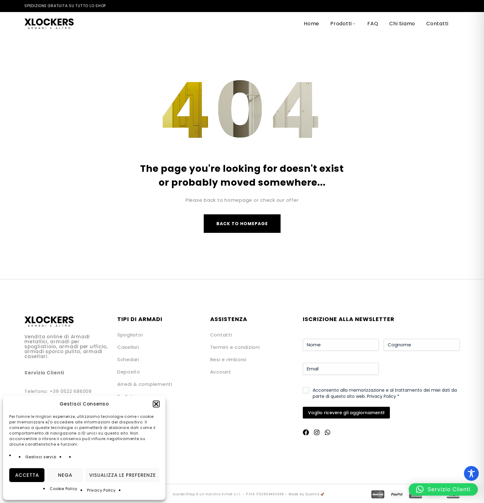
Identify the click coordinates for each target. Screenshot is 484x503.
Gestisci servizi (40, 457)
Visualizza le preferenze (122, 475)
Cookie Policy (63, 488)
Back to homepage (242, 224)
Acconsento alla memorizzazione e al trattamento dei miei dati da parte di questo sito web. (385, 393)
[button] (156, 404)
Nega (65, 475)
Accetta (27, 475)
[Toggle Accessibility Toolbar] (471, 473)
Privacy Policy (101, 490)
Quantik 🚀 (314, 494)
